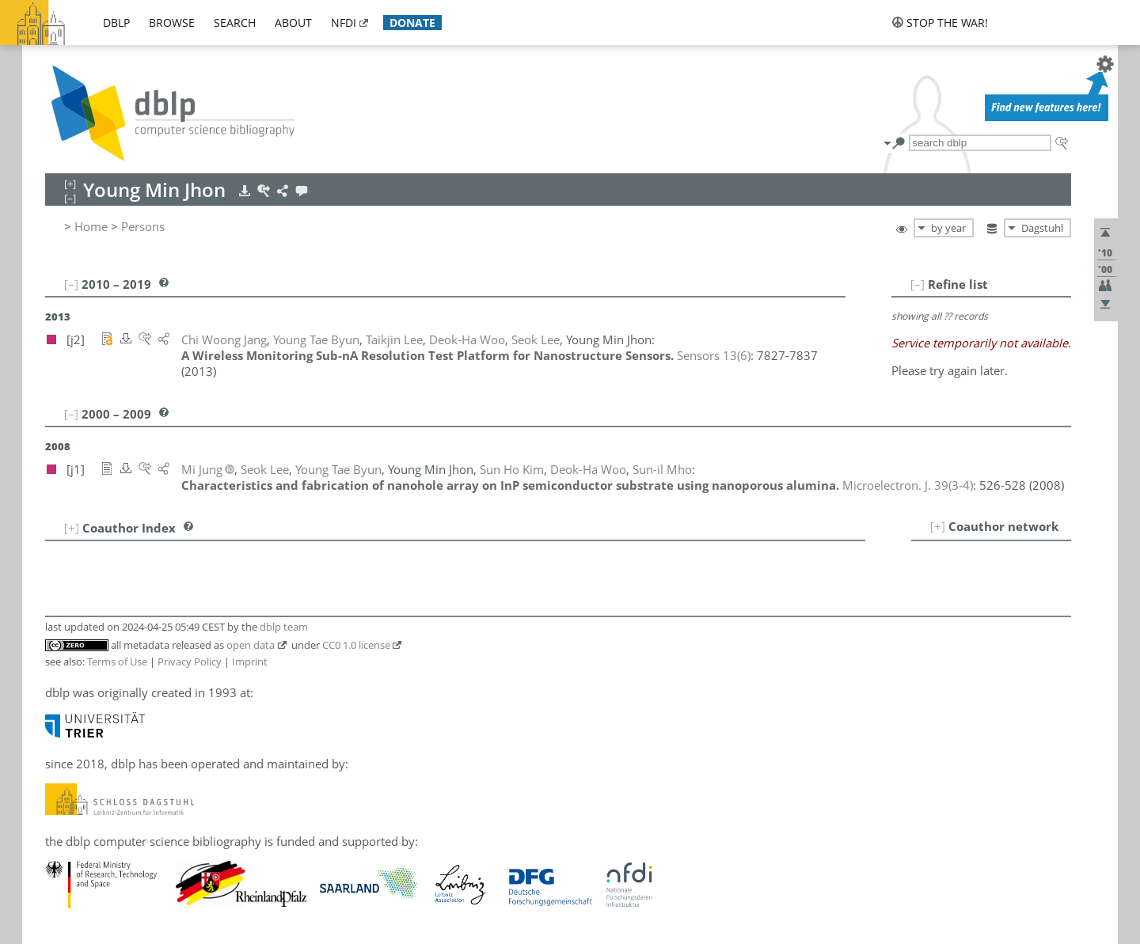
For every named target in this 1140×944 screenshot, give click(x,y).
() (713, 355)
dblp (116, 22)
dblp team (284, 627)
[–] (917, 284)
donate (412, 22)
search (235, 22)
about (293, 22)
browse (172, 22)
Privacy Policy (190, 661)
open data (250, 645)
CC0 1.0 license (356, 645)
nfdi (343, 22)
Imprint (250, 661)
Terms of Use (117, 661)
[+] (937, 526)
